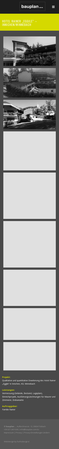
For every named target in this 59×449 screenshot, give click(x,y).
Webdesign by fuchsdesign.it (16, 441)
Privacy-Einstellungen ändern (37, 432)
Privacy (19, 432)
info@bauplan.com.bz (29, 429)
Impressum (9, 432)
